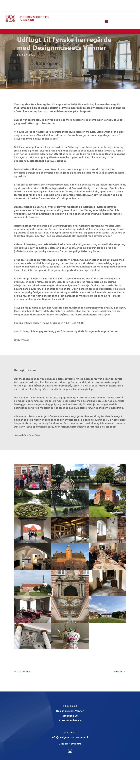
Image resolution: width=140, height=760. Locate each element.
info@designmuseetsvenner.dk (70, 737)
